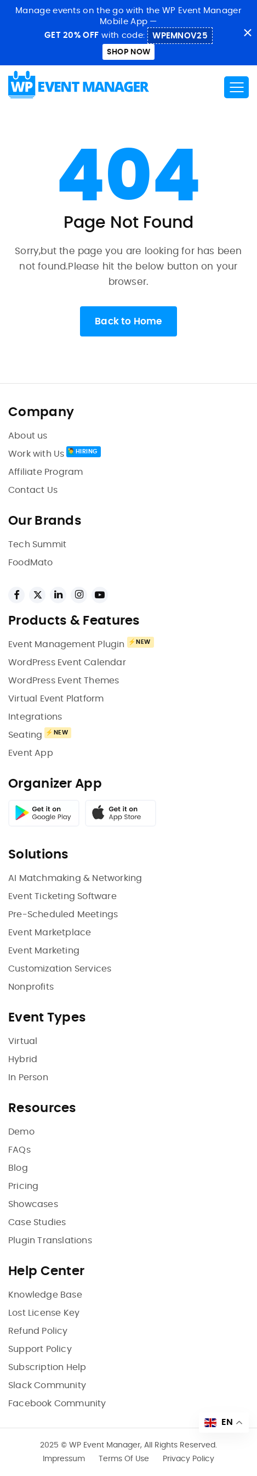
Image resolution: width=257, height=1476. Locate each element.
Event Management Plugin (66, 644)
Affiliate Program (45, 472)
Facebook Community (57, 1403)
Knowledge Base (45, 1294)
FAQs (19, 1150)
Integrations (35, 716)
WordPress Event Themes (63, 680)
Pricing (23, 1186)
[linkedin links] (58, 595)
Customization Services (59, 968)
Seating (25, 735)
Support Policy (40, 1349)
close (247, 33)
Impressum (64, 1459)
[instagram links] (79, 595)
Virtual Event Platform (56, 698)
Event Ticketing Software (62, 896)
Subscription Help (47, 1367)
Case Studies (37, 1222)
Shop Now (128, 52)
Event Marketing (43, 950)
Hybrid (22, 1059)
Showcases (33, 1204)
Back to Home (128, 321)
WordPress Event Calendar (67, 662)
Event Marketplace (49, 932)
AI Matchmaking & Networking (75, 878)
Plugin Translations (50, 1240)
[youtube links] (100, 595)
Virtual (22, 1041)
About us (28, 435)
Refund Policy (38, 1331)
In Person (28, 1077)
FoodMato (30, 562)
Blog (18, 1168)
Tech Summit (37, 544)
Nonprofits (31, 987)
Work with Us (36, 454)
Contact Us (33, 490)
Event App (30, 753)
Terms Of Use (124, 1459)
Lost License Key (43, 1313)
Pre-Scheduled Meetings (63, 914)
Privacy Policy (188, 1459)
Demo (21, 1131)
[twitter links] (37, 595)
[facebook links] (16, 595)
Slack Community (47, 1385)
